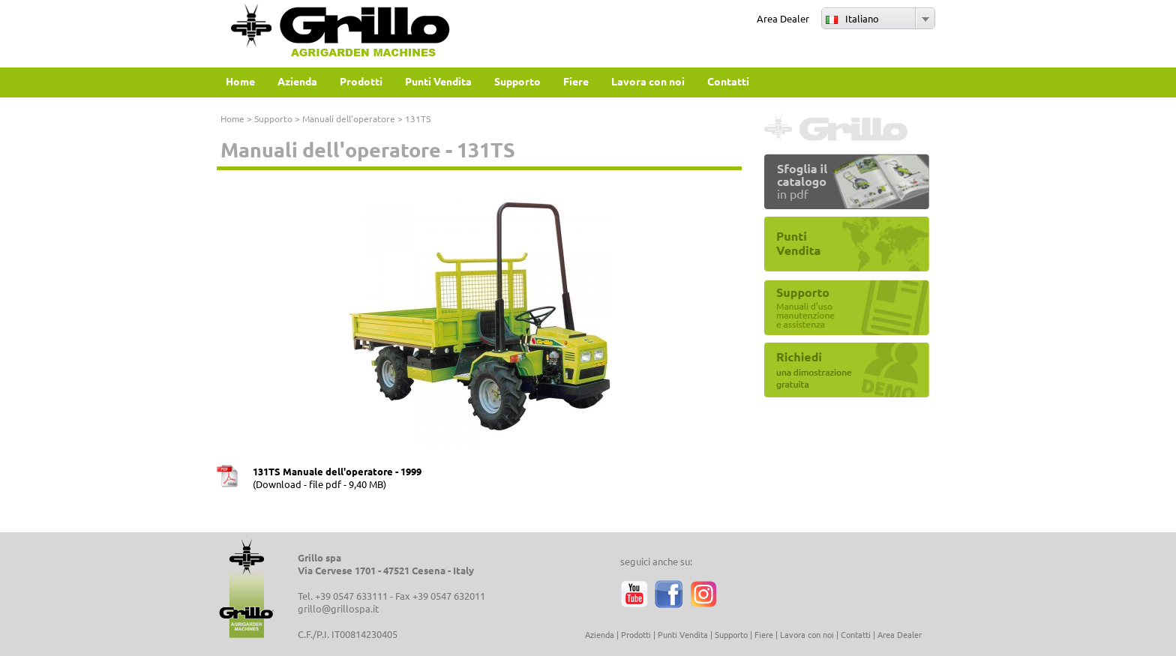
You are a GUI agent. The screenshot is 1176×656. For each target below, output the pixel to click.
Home (232, 118)
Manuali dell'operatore (348, 118)
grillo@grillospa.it (338, 608)
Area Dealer (783, 18)
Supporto (273, 118)
